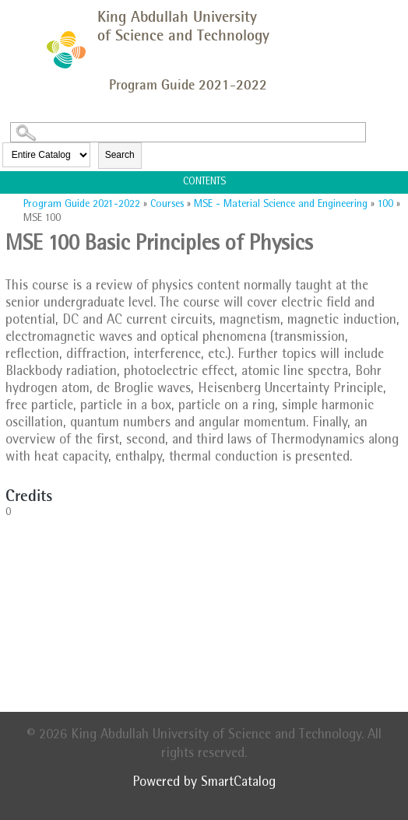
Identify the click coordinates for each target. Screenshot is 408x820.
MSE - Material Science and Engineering (281, 204)
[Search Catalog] (188, 132)
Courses (167, 204)
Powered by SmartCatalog (204, 783)
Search (120, 154)
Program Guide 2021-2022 (81, 204)
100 (385, 204)
